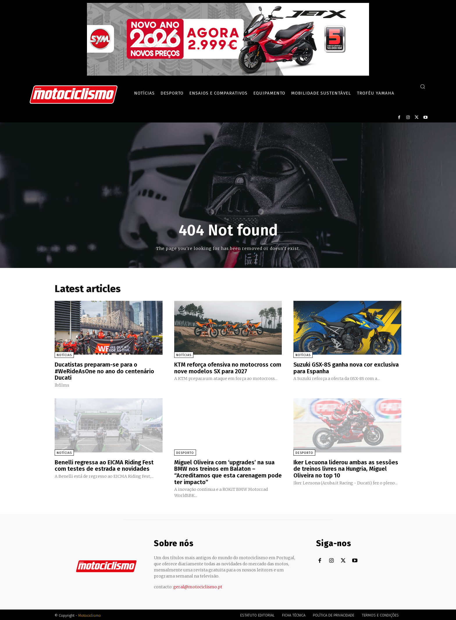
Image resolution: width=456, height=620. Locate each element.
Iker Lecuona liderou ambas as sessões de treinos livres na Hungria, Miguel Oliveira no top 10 (345, 468)
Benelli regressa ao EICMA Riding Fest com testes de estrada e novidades (104, 464)
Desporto (185, 452)
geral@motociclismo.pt (197, 585)
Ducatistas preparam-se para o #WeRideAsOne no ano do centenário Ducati (104, 371)
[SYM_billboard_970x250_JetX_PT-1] (228, 74)
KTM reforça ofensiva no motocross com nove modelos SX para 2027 (227, 367)
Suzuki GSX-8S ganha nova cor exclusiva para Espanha (346, 367)
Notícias (64, 355)
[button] (422, 86)
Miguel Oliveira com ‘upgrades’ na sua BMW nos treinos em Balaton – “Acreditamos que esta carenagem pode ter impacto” (228, 471)
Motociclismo (89, 614)
